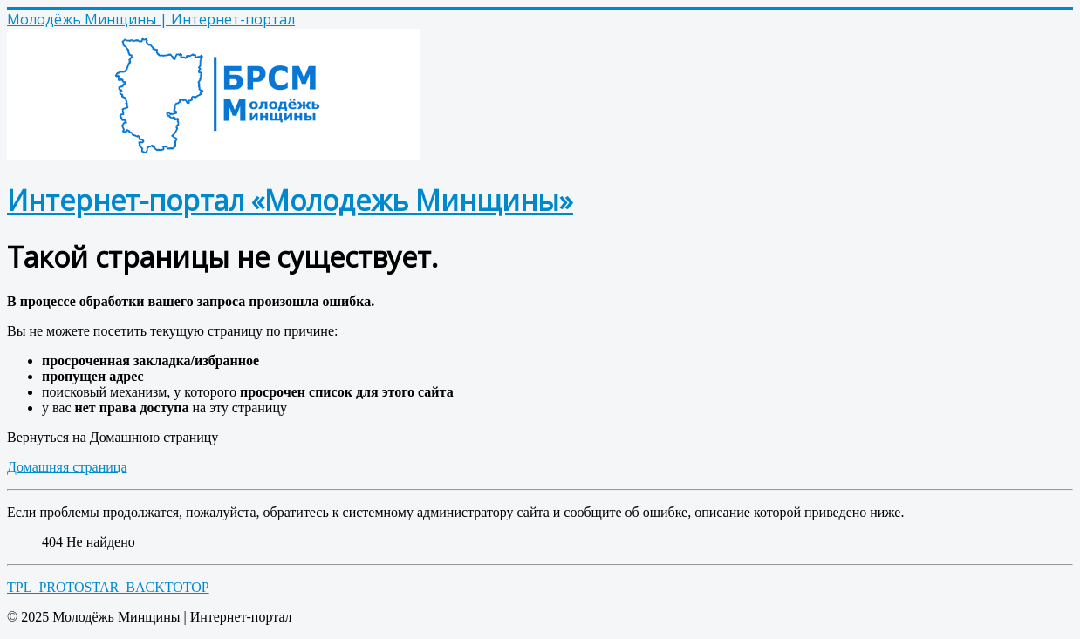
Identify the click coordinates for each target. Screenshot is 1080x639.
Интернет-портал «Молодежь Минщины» (290, 200)
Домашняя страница (67, 466)
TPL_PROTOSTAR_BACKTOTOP (108, 587)
